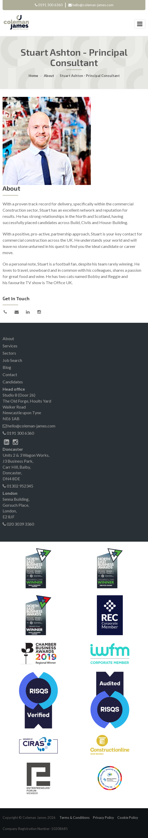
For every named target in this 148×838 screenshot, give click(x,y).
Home (33, 76)
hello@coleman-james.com (92, 5)
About (49, 76)
